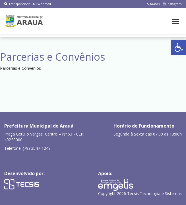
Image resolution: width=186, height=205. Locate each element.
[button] (178, 47)
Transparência (17, 4)
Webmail (42, 4)
